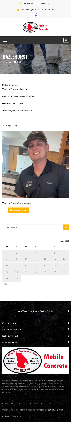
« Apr (4, 283)
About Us (15, 403)
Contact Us (47, 403)
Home (5, 403)
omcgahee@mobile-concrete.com (37, 9)
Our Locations (30, 403)
